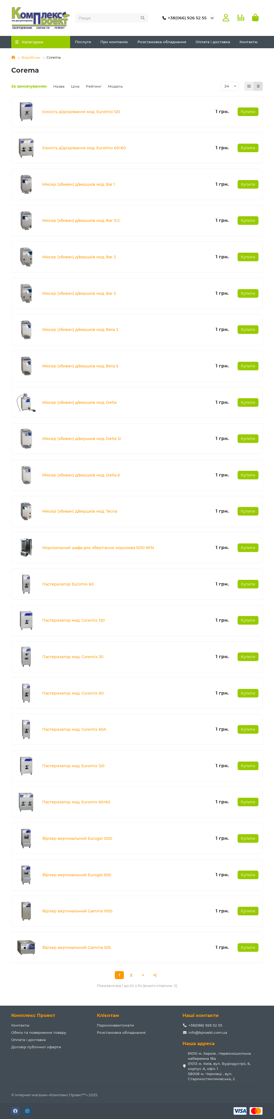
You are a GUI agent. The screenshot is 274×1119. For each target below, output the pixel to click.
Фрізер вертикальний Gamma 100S (77, 911)
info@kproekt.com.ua (207, 1032)
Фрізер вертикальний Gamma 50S (76, 947)
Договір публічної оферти (36, 1047)
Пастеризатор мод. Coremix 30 (72, 656)
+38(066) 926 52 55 (183, 18)
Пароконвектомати (115, 1025)
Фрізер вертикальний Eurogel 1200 (77, 838)
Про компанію (114, 42)
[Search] (111, 18)
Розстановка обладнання (162, 42)
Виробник (30, 57)
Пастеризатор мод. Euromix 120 (73, 765)
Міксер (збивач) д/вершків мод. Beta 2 (80, 329)
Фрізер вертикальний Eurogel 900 (76, 874)
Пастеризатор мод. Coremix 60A (74, 729)
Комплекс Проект (33, 1015)
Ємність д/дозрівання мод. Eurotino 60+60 (84, 148)
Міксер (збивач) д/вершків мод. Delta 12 (81, 438)
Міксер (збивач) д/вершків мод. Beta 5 (80, 366)
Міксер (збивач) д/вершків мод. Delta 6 (81, 475)
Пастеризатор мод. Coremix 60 (73, 693)
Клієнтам (108, 1015)
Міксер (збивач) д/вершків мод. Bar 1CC (81, 220)
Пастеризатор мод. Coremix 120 (73, 620)
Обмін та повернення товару (38, 1032)
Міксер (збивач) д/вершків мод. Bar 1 (78, 184)
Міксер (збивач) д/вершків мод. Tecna (79, 511)
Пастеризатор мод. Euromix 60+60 (76, 802)
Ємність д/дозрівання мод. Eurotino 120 (81, 111)
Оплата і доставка (213, 42)
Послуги (83, 42)
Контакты (248, 42)
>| (154, 975)
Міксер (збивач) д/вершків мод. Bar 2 (79, 257)
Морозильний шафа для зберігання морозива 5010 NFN (98, 547)
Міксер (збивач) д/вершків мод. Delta (79, 402)
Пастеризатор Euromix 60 (68, 584)
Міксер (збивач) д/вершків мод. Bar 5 (79, 293)
